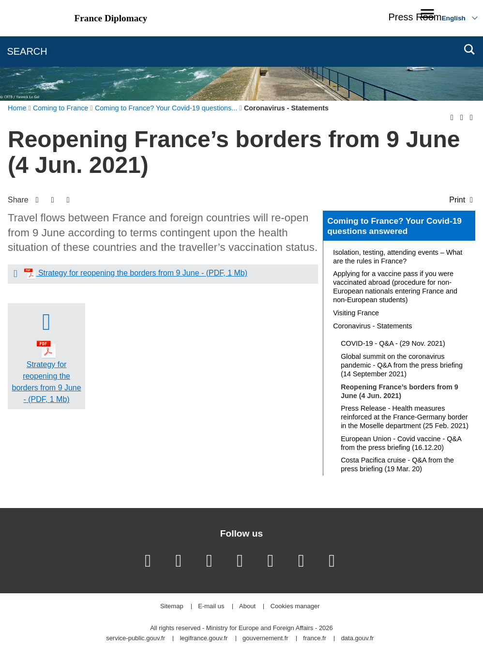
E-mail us (211, 606)
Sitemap (171, 606)
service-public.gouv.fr (135, 638)
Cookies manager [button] (295, 606)
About (247, 606)
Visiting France (356, 313)
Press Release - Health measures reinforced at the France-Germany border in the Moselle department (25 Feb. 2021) (404, 417)
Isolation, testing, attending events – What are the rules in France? (397, 256)
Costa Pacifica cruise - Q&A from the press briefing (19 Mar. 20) (397, 464)
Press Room (414, 17)
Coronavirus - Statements (372, 326)
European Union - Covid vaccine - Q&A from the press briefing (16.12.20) (401, 443)
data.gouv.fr (357, 638)
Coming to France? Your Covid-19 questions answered (394, 226)
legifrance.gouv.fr (204, 638)
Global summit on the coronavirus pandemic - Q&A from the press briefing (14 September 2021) (402, 365)
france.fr (314, 638)
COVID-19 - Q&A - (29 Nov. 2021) (393, 343)
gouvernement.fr (265, 638)
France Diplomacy (111, 18)
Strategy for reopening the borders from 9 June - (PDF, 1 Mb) (141, 273)
